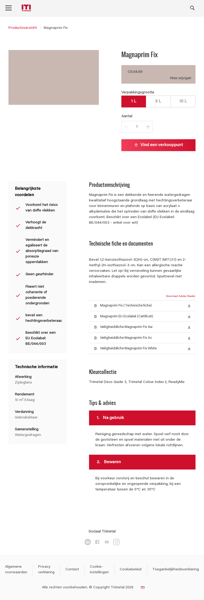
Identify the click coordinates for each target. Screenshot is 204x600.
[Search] (192, 8)
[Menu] (8, 8)
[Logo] (26, 8)
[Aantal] (137, 127)
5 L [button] (158, 101)
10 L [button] (183, 101)
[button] (189, 305)
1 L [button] (133, 101)
